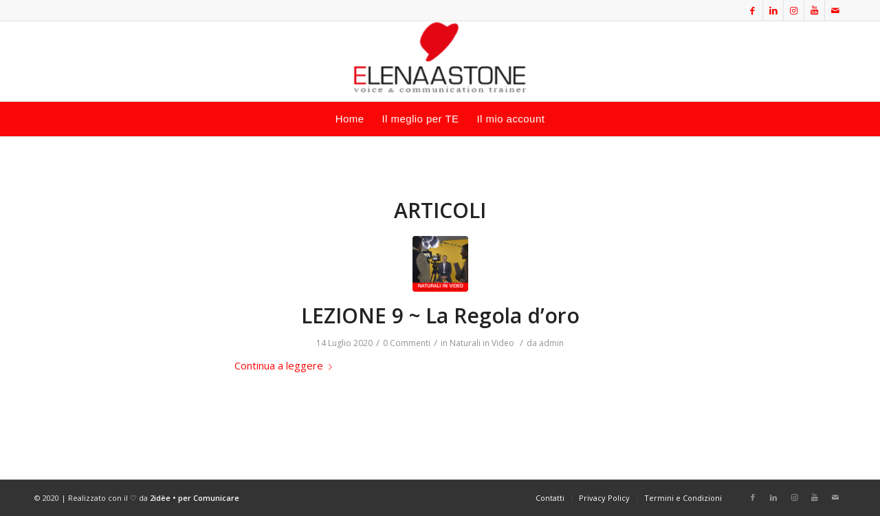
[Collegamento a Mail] (835, 10)
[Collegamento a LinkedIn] (773, 10)
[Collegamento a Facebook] (752, 10)
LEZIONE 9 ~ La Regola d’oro (440, 315)
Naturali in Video (482, 343)
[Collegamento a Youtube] (814, 10)
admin (551, 343)
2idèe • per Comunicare (194, 498)
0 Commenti (406, 343)
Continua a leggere (286, 365)
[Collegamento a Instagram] (794, 10)
